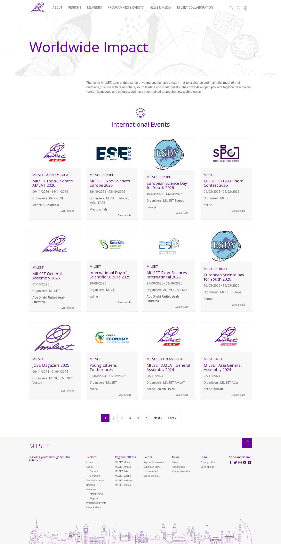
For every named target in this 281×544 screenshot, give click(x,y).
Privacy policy (207, 462)
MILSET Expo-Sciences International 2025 (167, 275)
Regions (74, 7)
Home (89, 462)
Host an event (150, 471)
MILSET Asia (213, 359)
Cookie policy (207, 467)
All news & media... (182, 471)
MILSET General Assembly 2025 (47, 276)
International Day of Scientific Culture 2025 (110, 275)
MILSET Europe (102, 175)
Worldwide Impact (95, 480)
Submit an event (151, 467)
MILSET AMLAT (123, 467)
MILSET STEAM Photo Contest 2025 (223, 183)
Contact (94, 471)
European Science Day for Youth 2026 (167, 185)
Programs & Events (96, 503)
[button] (245, 8)
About (57, 7)
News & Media (160, 7)
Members (94, 7)
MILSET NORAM (123, 480)
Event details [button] (67, 211)
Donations (95, 475)
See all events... (151, 475)
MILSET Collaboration (195, 7)
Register (94, 498)
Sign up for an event (153, 462)
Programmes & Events (126, 7)
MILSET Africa (122, 462)
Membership (96, 494)
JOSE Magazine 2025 (50, 365)
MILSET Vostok (123, 485)
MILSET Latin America (50, 175)
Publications (178, 467)
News (175, 462)
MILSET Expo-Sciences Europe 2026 (110, 183)
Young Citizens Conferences (103, 367)
